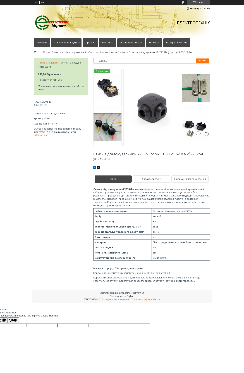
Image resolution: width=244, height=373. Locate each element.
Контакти (107, 42)
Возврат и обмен (176, 42)
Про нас (90, 42)
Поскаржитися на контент (116, 299)
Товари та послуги (65, 42)
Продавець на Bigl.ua (122, 296)
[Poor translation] (13, 320)
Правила (154, 42)
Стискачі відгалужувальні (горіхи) (107, 52)
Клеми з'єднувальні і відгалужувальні (64, 52)
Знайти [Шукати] (202, 60)
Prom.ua (139, 292)
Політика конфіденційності (146, 299)
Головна (42, 42)
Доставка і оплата (131, 42)
